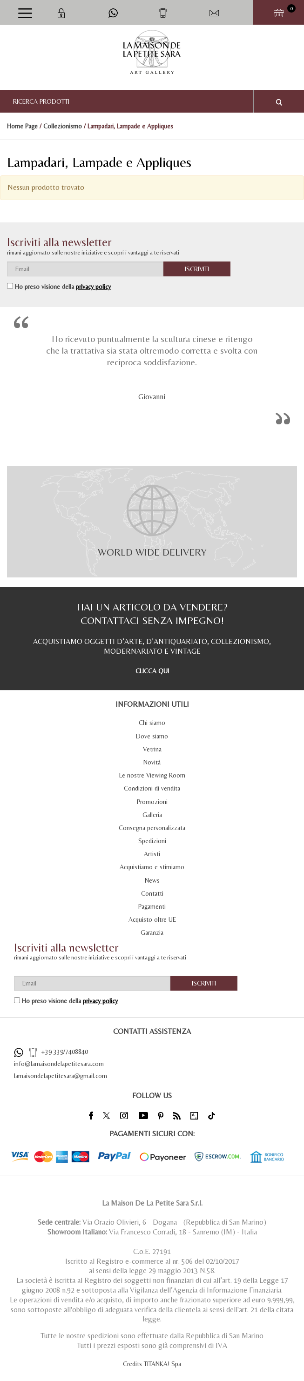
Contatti (152, 893)
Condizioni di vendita (152, 788)
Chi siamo (152, 722)
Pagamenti (152, 906)
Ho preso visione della (63, 286)
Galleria (152, 814)
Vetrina (152, 749)
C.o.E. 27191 (152, 1251)
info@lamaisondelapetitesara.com (59, 1063)
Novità (152, 762)
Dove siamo (152, 736)
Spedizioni (152, 841)
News (152, 880)
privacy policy (93, 286)
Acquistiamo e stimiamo (152, 867)
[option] (152, 372)
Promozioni (152, 801)
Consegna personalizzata (152, 827)
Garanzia (152, 932)
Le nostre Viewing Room (152, 775)
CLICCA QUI (152, 671)
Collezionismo (62, 126)
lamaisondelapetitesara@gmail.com (60, 1075)
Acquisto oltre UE (152, 919)
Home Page (22, 126)
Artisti (152, 854)
